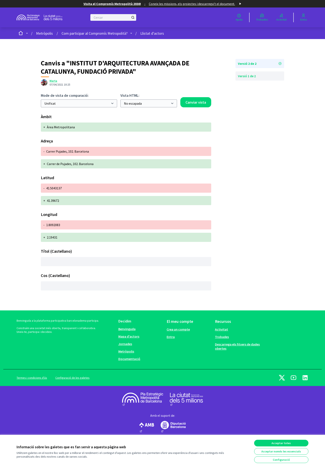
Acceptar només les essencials (281, 451)
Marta (53, 81)
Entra (171, 337)
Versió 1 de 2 (247, 76)
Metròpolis (44, 33)
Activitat (221, 329)
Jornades (125, 344)
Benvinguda (127, 329)
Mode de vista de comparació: (65, 95)
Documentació (129, 359)
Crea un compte (178, 329)
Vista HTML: (129, 95)
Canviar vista (196, 102)
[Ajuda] (239, 17)
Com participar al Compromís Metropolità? (94, 33)
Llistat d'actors (152, 33)
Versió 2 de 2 (260, 63)
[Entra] (303, 17)
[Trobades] (262, 17)
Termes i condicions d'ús (32, 378)
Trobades (222, 337)
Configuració (281, 460)
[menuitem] (140, 329)
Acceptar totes (281, 443)
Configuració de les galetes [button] (72, 378)
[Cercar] (113, 17)
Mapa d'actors (128, 336)
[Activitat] (281, 17)
